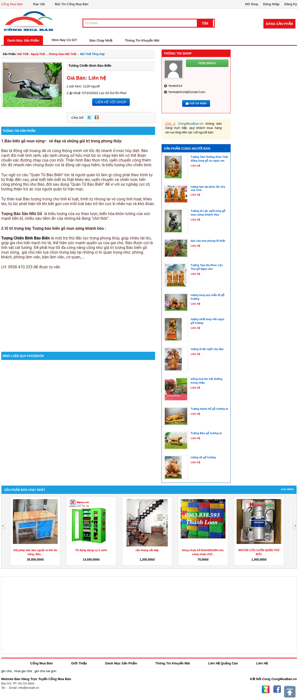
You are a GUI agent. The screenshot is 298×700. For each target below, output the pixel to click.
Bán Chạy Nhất (100, 40)
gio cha (6, 671)
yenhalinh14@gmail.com (186, 92)
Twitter (89, 117)
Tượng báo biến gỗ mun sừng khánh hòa (67, 228)
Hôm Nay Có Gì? (64, 40)
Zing (97, 117)
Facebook (277, 689)
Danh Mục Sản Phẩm (23, 40)
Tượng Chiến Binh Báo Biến (25, 238)
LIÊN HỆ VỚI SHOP (111, 102)
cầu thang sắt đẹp (147, 550)
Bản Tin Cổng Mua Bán (71, 4)
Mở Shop (251, 4)
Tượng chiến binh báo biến (89, 65)
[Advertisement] (78, 309)
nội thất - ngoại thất (31, 54)
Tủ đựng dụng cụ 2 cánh (91, 550)
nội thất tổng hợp (92, 54)
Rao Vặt (39, 4)
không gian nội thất (62, 54)
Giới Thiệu (79, 663)
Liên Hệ (262, 663)
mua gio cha (23, 671)
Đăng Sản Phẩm (279, 24)
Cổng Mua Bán (12, 4)
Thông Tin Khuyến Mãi (142, 40)
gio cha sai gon (45, 671)
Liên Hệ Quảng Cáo (223, 663)
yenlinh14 (175, 86)
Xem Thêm (287, 489)
